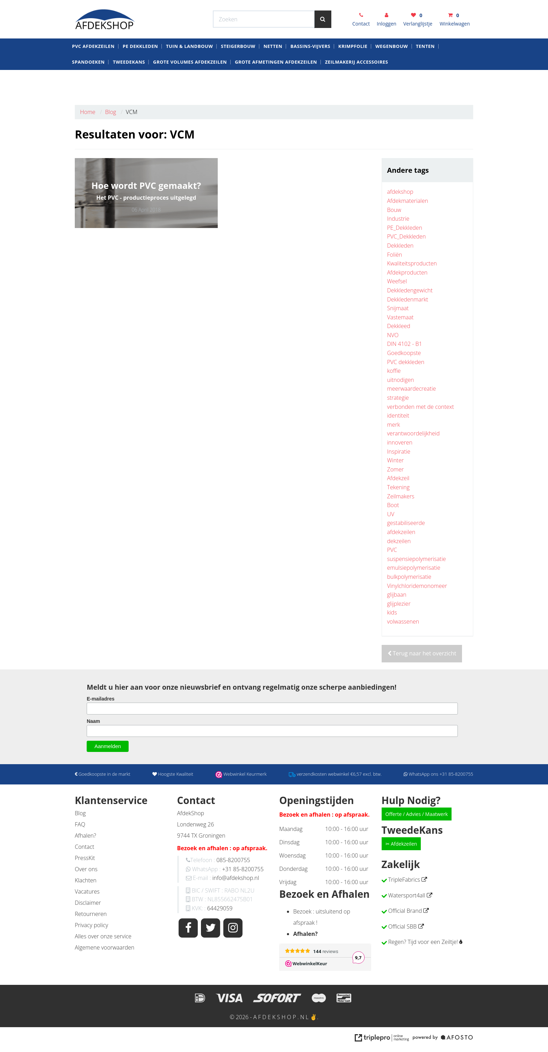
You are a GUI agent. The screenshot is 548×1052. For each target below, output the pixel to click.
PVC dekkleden (406, 362)
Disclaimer (88, 903)
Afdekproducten (407, 272)
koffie (394, 371)
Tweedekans (129, 87)
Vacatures (87, 891)
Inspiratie (399, 451)
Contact (84, 847)
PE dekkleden (140, 71)
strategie (398, 397)
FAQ (80, 824)
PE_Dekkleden (405, 228)
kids (392, 612)
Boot (393, 505)
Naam (93, 721)
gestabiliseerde (406, 523)
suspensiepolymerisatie (416, 559)
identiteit (398, 415)
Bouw (394, 210)
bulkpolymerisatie (409, 577)
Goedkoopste (404, 353)
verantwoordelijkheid (413, 433)
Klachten (85, 880)
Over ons (86, 869)
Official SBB (402, 926)
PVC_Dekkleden (406, 236)
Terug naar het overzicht (422, 653)
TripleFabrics (404, 879)
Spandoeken (88, 87)
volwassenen (403, 621)
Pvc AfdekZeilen (93, 71)
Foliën (394, 254)
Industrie (398, 218)
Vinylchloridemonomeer (417, 586)
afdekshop (400, 192)
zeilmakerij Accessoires (356, 87)
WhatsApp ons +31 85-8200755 (407, 7)
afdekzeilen (401, 532)
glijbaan (396, 594)
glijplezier (399, 603)
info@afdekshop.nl (235, 878)
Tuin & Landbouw (189, 71)
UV (391, 514)
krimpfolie (352, 71)
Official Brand (405, 911)
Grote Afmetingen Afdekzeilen (276, 87)
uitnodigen (400, 380)
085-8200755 (233, 860)
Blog (110, 112)
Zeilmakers (400, 496)
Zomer (395, 469)
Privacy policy (91, 925)
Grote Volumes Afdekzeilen (190, 87)
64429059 (219, 908)
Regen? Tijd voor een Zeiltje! (423, 942)
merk (393, 424)
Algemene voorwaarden (104, 947)
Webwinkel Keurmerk (224, 7)
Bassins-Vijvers (310, 71)
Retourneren (91, 914)
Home (87, 112)
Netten (273, 71)
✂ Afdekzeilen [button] (401, 843)
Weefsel (397, 281)
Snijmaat (398, 308)
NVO (393, 335)
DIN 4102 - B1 (404, 344)
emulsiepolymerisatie (413, 567)
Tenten (425, 71)
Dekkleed (398, 326)
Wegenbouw (391, 71)
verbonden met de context (420, 407)
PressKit (85, 858)
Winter (395, 460)
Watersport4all (406, 895)
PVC (392, 550)
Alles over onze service (103, 936)
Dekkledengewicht (410, 290)
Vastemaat (400, 317)
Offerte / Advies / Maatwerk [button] (416, 814)
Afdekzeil (398, 478)
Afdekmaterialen (407, 201)
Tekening (398, 487)
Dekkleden (400, 245)
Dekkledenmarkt (407, 299)
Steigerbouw (238, 71)
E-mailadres (100, 699)
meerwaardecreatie (411, 388)
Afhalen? (85, 835)
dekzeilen (399, 541)
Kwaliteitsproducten (412, 263)
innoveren (400, 442)
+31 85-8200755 (243, 869)
